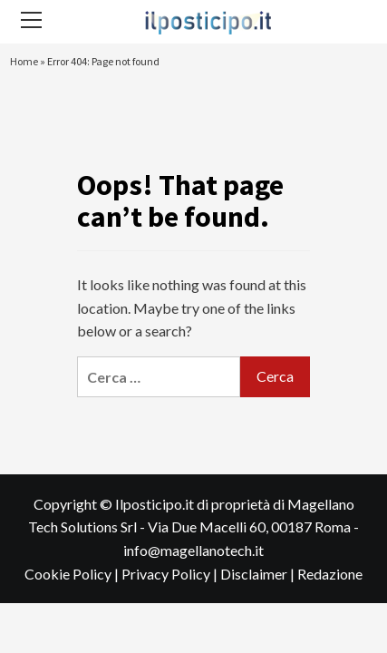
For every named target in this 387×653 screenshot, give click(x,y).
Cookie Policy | (72, 573)
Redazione (330, 573)
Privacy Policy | (170, 573)
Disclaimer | (258, 573)
